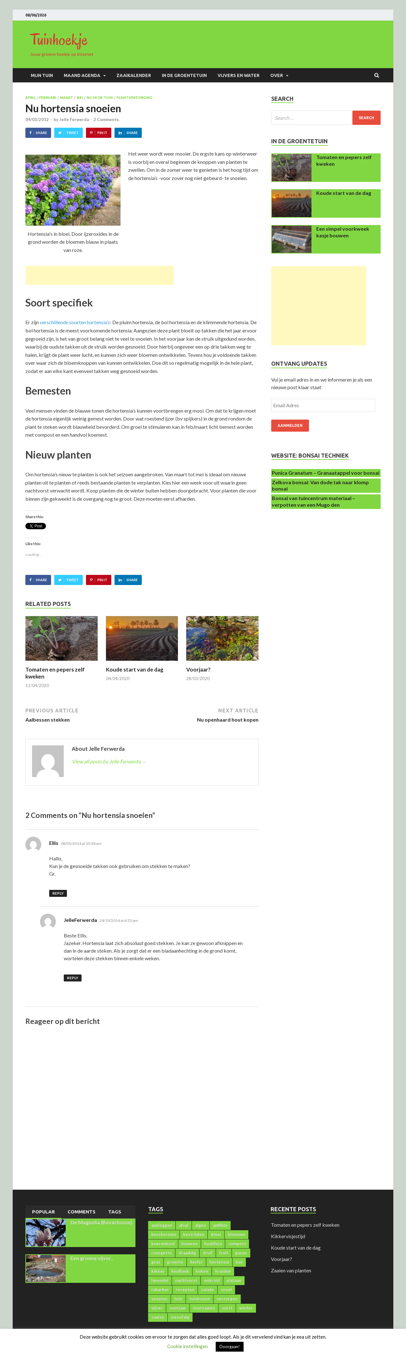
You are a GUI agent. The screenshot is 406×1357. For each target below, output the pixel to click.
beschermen (163, 1234)
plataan (233, 1280)
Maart (66, 98)
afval (183, 1225)
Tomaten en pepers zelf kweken (305, 1225)
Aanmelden (290, 425)
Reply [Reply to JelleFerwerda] (72, 977)
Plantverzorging (134, 98)
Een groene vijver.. (91, 1258)
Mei (79, 98)
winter (246, 1307)
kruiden (223, 1271)
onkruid (212, 1280)
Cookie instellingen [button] (187, 1346)
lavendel (159, 1280)
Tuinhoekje (59, 39)
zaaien (157, 1317)
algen (200, 1225)
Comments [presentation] (81, 1211)
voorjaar (177, 1307)
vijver (157, 1307)
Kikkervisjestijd (288, 1236)
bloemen (236, 1234)
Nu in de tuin (100, 98)
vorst (227, 1307)
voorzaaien (204, 1307)
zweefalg (180, 1317)
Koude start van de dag (134, 669)
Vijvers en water (238, 75)
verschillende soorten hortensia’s (75, 322)
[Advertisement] (99, 275)
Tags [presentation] (114, 1211)
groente (175, 1261)
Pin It (102, 133)
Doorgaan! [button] (229, 1346)
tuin (178, 1298)
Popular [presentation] (43, 1211)
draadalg (187, 1252)
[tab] (43, 1212)
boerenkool (163, 1243)
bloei (216, 1234)
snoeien (159, 1298)
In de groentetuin (184, 75)
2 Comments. (107, 119)
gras (155, 1261)
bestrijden (193, 1234)
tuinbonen (199, 1298)
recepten (185, 1289)
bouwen (189, 1243)
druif (208, 1252)
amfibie (220, 1225)
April (30, 98)
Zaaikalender (133, 75)
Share (41, 133)
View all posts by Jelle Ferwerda (109, 761)
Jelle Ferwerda (74, 119)
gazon (241, 1252)
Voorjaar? (198, 669)
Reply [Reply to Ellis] (58, 893)
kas (239, 1261)
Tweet (72, 133)
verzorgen (227, 1298)
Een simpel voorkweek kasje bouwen (342, 232)
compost (237, 1243)
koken (202, 1271)
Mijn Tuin (42, 75)
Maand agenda (82, 75)
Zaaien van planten (291, 1270)
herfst (196, 1261)
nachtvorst (186, 1280)
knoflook (180, 1271)
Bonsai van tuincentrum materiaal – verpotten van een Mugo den (313, 501)
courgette (161, 1252)
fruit (223, 1252)
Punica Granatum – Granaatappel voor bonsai (325, 473)
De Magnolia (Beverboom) (101, 1222)
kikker (158, 1271)
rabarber (160, 1289)
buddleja (213, 1243)
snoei (226, 1289)
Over (276, 75)
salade (207, 1289)
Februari (47, 98)
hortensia (219, 1261)
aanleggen (161, 1225)
